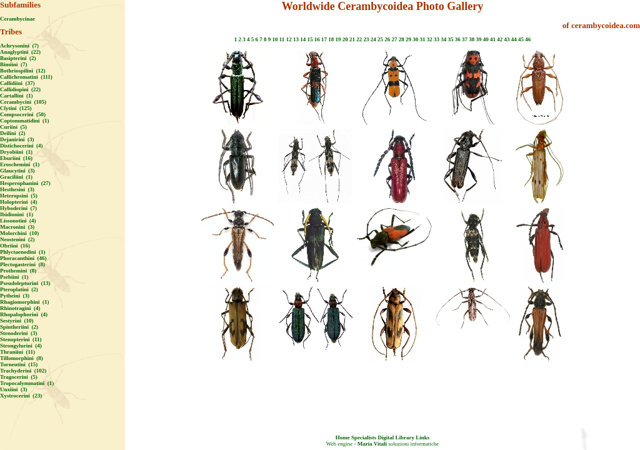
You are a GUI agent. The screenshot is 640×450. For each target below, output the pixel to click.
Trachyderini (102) (23, 371)
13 (296, 39)
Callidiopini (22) (20, 89)
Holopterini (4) (19, 202)
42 (499, 39)
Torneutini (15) (19, 364)
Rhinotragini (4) (20, 308)
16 (317, 39)
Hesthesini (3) (17, 189)
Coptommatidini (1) (24, 121)
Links (422, 437)
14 (303, 39)
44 (514, 39)
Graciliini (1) (16, 177)
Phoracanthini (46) (23, 258)
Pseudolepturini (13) (25, 283)
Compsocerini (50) (23, 114)
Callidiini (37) (17, 83)
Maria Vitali (372, 444)
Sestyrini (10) (17, 321)
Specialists (363, 437)
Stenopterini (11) (21, 339)
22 (359, 39)
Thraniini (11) (17, 352)
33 (436, 39)
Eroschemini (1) (19, 164)
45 (521, 39)
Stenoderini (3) (19, 333)
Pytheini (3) (14, 295)
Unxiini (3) (14, 389)
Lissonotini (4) (18, 221)
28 (401, 39)
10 (275, 39)
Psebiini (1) (14, 277)
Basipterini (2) (18, 58)
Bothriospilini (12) (23, 71)
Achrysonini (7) (19, 45)
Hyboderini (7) (18, 208)
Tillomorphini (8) (21, 358)
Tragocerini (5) (19, 377)
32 (429, 39)
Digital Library (396, 437)
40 (486, 39)
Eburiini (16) (16, 158)
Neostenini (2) (17, 239)
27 (394, 39)
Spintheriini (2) (19, 327)
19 (338, 39)
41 (493, 39)
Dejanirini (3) (17, 139)
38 (471, 39)
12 (289, 39)
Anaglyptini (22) (20, 52)
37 (465, 39)
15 (309, 39)
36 (458, 39)
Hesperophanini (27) (25, 183)
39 (478, 39)
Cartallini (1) (16, 95)
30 (415, 39)
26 (387, 39)
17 (324, 39)
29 (408, 39)
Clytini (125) (16, 108)
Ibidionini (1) (16, 214)
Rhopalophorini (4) (24, 314)
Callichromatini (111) (26, 77)
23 (366, 39)
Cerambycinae (17, 19)
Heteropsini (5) (19, 195)
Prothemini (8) (18, 271)
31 (422, 39)
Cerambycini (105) (23, 102)
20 (345, 39)
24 (373, 39)
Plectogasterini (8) (22, 264)
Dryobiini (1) (16, 152)
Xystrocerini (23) (21, 395)
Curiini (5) (13, 127)
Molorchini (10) (19, 233)
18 (331, 39)
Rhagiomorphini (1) (24, 302)
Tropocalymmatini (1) (27, 383)
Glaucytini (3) (17, 171)
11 (282, 39)
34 (443, 39)
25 (380, 39)
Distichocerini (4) (21, 145)
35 (450, 39)
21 (352, 39)
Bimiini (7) (14, 64)
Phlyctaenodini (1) (23, 252)
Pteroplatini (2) (19, 289)
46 (528, 39)
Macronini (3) (17, 227)
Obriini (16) (15, 245)
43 (506, 39)
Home (343, 437)
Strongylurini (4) (21, 345)
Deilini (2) (13, 133)
